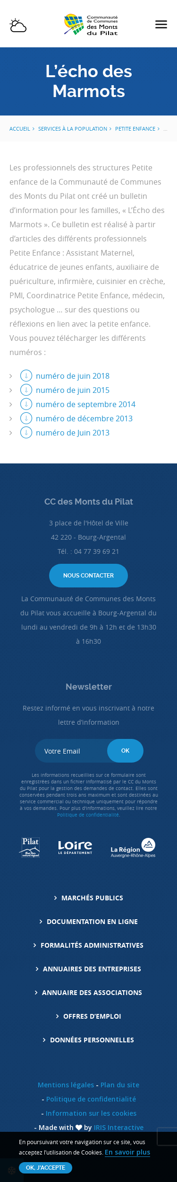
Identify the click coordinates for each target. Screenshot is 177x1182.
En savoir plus (127, 1151)
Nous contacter (88, 575)
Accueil (19, 128)
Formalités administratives (92, 945)
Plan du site (120, 1084)
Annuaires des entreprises (92, 968)
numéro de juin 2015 (73, 390)
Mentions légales (66, 1084)
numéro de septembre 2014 (85, 404)
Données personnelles (92, 1039)
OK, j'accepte (45, 1167)
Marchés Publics (92, 897)
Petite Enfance (135, 128)
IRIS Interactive (118, 1127)
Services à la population (72, 128)
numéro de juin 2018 (73, 376)
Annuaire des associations (92, 992)
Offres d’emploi (92, 1016)
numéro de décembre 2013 (84, 418)
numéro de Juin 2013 (73, 432)
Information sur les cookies (91, 1113)
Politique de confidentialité (88, 815)
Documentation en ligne (92, 921)
